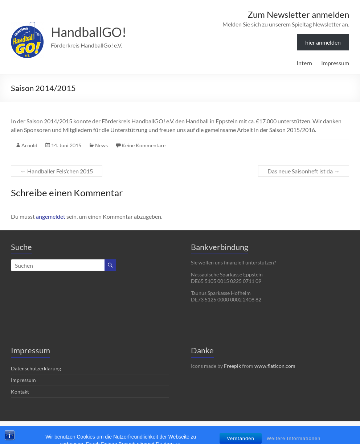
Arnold (29, 145)
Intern (304, 62)
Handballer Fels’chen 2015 (56, 171)
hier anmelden (323, 42)
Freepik (232, 366)
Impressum (335, 62)
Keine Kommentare (143, 145)
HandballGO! (88, 32)
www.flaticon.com (274, 366)
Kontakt (20, 391)
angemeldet (50, 216)
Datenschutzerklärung (36, 368)
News (101, 145)
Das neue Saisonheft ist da (303, 171)
